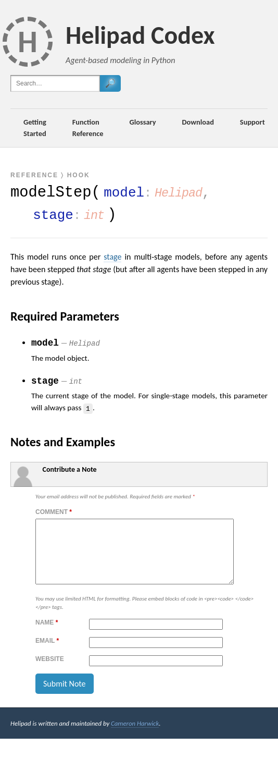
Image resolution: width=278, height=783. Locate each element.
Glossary (143, 122)
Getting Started (34, 127)
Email (47, 653)
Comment (53, 512)
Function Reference (88, 127)
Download (198, 122)
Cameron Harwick (135, 736)
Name (46, 635)
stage (112, 257)
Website (49, 671)
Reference (34, 175)
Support (252, 122)
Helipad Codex (140, 35)
